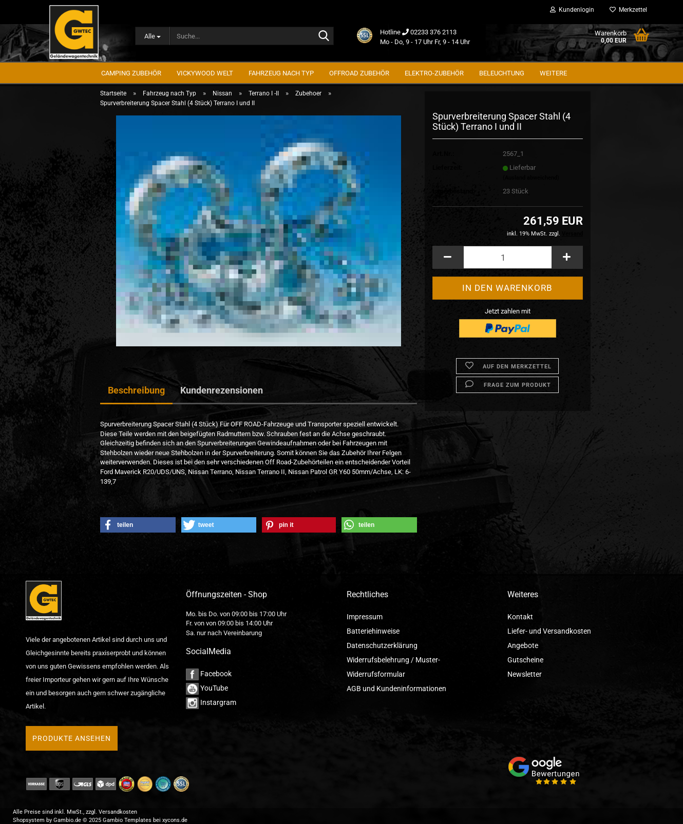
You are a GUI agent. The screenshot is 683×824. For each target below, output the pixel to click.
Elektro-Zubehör (434, 73)
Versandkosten (118, 812)
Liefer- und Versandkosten (549, 631)
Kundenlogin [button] (572, 9)
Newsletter (524, 674)
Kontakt (520, 617)
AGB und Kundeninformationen (396, 688)
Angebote (522, 645)
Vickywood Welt (205, 73)
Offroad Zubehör (359, 73)
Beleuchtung (501, 73)
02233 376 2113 (433, 32)
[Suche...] (152, 36)
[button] (447, 259)
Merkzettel (628, 9)
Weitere (553, 73)
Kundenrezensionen (221, 390)
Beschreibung (136, 390)
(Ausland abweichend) (531, 179)
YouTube (207, 688)
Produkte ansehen (71, 738)
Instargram (211, 702)
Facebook (209, 674)
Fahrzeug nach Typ (281, 73)
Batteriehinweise (373, 631)
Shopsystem (29, 820)
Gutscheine (525, 660)
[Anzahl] (507, 259)
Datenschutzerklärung (382, 645)
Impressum (365, 617)
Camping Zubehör (131, 73)
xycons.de (174, 820)
